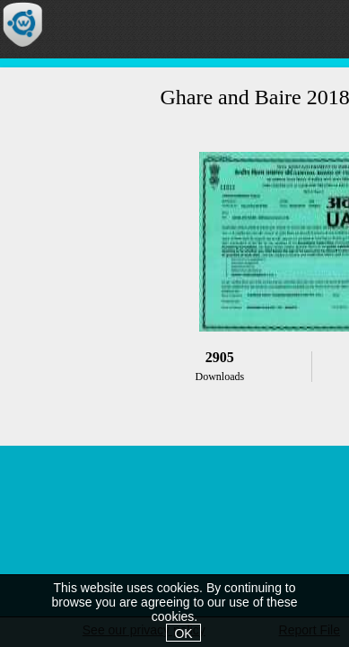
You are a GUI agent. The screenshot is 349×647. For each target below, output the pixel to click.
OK (183, 633)
